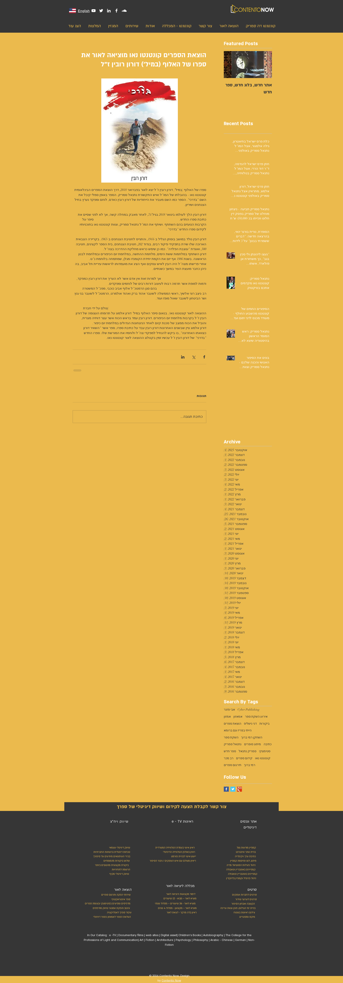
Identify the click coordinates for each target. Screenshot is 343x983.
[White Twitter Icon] (101, 10)
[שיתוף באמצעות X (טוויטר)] (193, 357)
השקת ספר (231, 737)
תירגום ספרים (232, 765)
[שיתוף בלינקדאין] (183, 357)
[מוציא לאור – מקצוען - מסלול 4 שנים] (176, 908)
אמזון (227, 716)
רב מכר (228, 758)
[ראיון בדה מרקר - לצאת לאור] (176, 912)
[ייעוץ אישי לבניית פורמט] (183, 856)
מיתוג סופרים (252, 744)
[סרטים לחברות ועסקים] (244, 895)
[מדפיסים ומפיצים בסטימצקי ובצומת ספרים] (103, 903)
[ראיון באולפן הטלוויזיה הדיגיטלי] (178, 852)
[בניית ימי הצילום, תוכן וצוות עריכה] (237, 908)
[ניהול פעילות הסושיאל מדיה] (237, 865)
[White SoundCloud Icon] (124, 10)
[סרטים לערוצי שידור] (244, 899)
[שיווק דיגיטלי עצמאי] (119, 848)
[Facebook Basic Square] (226, 789)
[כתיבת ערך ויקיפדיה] (241, 856)
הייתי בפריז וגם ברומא (238, 730)
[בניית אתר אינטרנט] (236, 852)
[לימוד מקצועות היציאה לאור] (178, 894)
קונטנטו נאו (262, 758)
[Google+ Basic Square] (239, 789)
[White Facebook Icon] (116, 10)
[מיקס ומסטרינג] (238, 917)
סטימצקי (264, 751)
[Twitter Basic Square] (232, 789)
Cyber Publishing (248, 709)
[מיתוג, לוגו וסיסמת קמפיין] (236, 861)
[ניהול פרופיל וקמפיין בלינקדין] (240, 878)
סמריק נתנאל (247, 751)
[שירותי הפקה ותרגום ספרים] (115, 895)
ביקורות (264, 723)
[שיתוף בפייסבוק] (204, 357)
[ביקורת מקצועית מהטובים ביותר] (111, 865)
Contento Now (171, 981)
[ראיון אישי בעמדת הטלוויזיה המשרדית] (173, 848)
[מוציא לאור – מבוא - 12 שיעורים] (178, 898)
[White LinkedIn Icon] (108, 10)
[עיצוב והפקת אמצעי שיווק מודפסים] (110, 908)
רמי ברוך (249, 765)
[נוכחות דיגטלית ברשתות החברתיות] (110, 852)
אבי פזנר (229, 709)
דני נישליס (250, 723)
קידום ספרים (244, 758)
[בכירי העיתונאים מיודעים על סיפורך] (110, 856)
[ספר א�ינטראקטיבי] (120, 899)
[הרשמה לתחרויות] (120, 869)
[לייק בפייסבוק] (186, 962)
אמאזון (237, 716)
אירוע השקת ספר (256, 716)
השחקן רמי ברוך (251, 737)
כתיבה (267, 744)
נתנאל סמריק (233, 744)
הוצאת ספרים (232, 723)
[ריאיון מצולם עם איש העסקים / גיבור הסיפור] (171, 861)
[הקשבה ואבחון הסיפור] (238, 904)
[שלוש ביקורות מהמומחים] (111, 861)
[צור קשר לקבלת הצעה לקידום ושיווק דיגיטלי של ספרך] (171, 806)
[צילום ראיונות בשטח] (238, 912)
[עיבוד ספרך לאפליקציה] (118, 912)
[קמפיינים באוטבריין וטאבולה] (240, 869)
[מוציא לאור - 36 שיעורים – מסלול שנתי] (174, 903)
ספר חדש (230, 751)
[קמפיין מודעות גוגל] (245, 848)
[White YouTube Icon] (93, 10)
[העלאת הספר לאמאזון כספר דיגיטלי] (111, 917)
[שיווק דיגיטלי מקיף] (118, 874)
